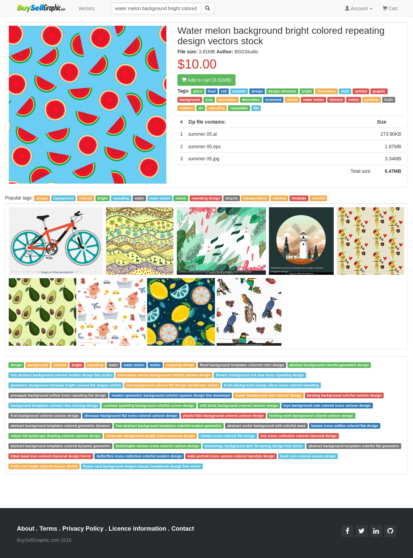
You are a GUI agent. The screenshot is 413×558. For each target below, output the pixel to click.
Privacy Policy (83, 528)
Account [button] (359, 8)
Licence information (137, 528)
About (25, 528)
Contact (182, 528)
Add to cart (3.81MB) (206, 80)
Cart (390, 8)
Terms (48, 528)
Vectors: (86, 8)
